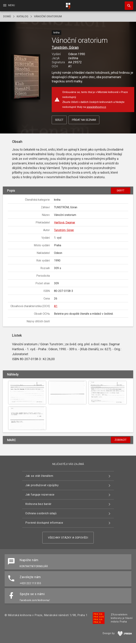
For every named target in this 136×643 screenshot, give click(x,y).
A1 (55, 306)
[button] (25, 77)
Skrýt (120, 190)
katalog (22, 16)
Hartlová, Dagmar (64, 222)
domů (7, 16)
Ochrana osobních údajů (40, 513)
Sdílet (59, 119)
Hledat (127, 4)
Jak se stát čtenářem (39, 476)
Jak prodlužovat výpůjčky (42, 485)
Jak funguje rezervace (40, 494)
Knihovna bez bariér (38, 504)
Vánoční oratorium (48, 16)
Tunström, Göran (65, 47)
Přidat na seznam (84, 119)
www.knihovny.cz (96, 107)
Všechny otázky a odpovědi (68, 537)
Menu (9, 5)
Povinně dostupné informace (44, 522)
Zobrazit (121, 439)
